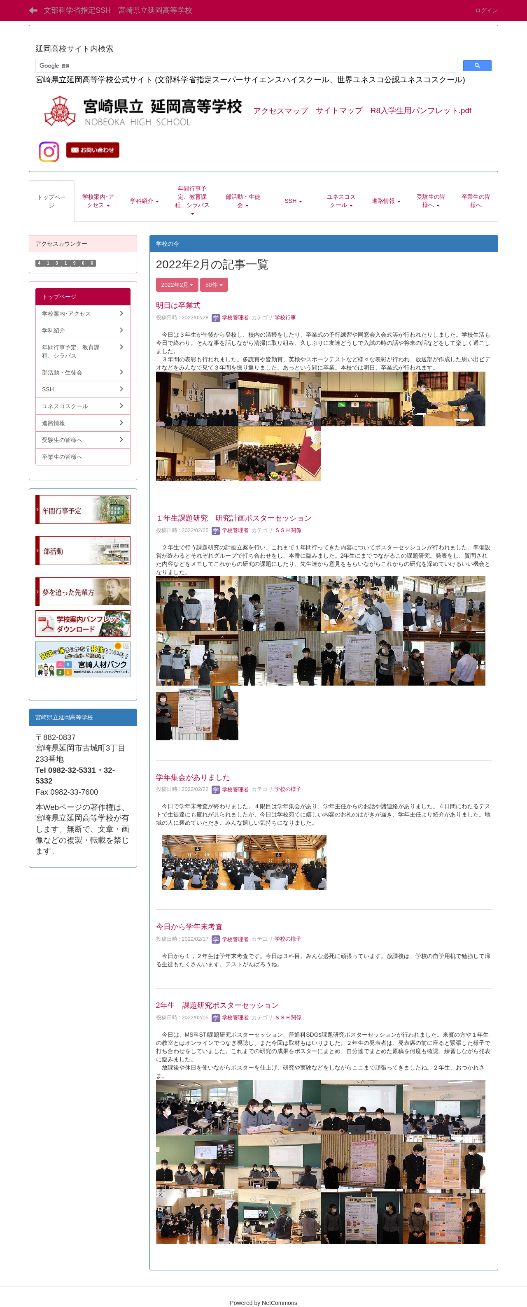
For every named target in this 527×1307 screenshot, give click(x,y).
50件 (213, 284)
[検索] (246, 66)
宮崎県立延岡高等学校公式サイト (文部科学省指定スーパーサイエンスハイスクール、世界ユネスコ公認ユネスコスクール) (250, 79)
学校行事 (285, 317)
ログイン (486, 10)
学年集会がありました (193, 777)
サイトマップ (339, 111)
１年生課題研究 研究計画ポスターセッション (234, 518)
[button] (98, 200)
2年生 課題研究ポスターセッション (217, 1005)
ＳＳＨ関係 (288, 530)
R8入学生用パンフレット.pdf (421, 111)
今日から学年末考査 (189, 927)
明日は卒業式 (178, 305)
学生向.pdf (48, 685)
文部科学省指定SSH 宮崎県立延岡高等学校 (118, 10)
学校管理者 (230, 317)
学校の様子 (288, 789)
